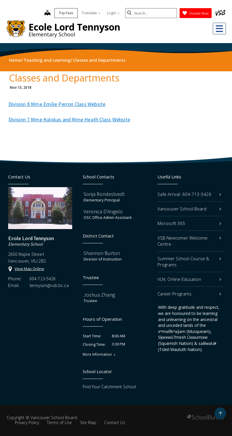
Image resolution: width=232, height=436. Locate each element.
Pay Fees (66, 12)
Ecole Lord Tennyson (74, 27)
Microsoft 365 (189, 223)
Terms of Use (59, 422)
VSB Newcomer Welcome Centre (189, 241)
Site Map (88, 422)
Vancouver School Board (189, 209)
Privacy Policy (27, 422)
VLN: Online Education (189, 279)
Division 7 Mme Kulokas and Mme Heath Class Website (69, 119)
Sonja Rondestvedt (104, 194)
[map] (47, 13)
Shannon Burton (102, 253)
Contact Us (114, 422)
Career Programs (189, 294)
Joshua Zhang (99, 294)
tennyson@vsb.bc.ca (49, 285)
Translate (90, 12)
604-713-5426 (42, 278)
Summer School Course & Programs (189, 261)
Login (112, 12)
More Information (97, 354)
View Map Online (29, 268)
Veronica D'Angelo (103, 211)
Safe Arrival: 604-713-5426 (189, 194)
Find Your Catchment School (109, 386)
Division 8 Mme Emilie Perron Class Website (56, 104)
